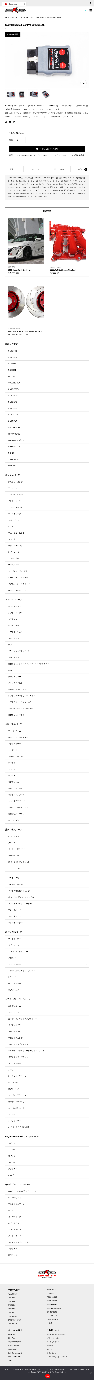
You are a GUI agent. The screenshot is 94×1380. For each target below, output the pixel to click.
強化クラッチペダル (16, 715)
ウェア (11, 1210)
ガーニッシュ (13, 1012)
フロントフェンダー (16, 1038)
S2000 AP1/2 (13, 459)
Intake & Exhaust (14, 1346)
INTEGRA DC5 (14, 447)
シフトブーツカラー (16, 632)
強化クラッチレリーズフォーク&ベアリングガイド (28, 664)
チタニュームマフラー (17, 868)
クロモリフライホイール (18, 689)
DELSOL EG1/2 (52, 1319)
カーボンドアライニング (18, 1095)
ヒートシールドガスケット (19, 577)
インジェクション (15, 495)
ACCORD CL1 (14, 376)
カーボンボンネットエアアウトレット (23, 1019)
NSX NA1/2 (12, 364)
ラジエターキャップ (16, 546)
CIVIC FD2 (12, 408)
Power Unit (11, 1334)
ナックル (11, 763)
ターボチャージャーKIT (17, 571)
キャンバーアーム (15, 788)
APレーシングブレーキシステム (21, 897)
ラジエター (12, 539)
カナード (11, 1114)
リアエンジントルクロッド (19, 584)
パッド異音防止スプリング (19, 891)
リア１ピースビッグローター (20, 904)
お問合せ (50, 1346)
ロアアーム (12, 776)
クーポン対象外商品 (76, 155)
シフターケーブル (15, 613)
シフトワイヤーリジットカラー (20, 702)
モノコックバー (14, 983)
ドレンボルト (13, 657)
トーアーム (12, 750)
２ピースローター (15, 884)
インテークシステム (16, 836)
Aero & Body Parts (14, 1357)
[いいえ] (90, 1373)
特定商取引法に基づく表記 (56, 1334)
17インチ (12, 1150)
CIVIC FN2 (12, 421)
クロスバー (12, 958)
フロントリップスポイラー (19, 1044)
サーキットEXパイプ (16, 849)
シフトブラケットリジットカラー (21, 696)
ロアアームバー (14, 990)
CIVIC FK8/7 (13, 357)
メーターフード (14, 1236)
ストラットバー (14, 964)
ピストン (11, 526)
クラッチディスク (15, 683)
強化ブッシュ (13, 782)
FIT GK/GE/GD (14, 434)
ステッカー (12, 1169)
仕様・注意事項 (58, 169)
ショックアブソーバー (17, 801)
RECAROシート (14, 1198)
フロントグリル (14, 1031)
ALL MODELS (12, 1294)
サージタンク (13, 855)
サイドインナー (14, 939)
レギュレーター (14, 552)
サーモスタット (14, 565)
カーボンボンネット (16, 1108)
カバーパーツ (13, 520)
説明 (11, 169)
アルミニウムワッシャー (18, 1204)
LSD (10, 670)
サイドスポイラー (15, 1025)
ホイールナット (14, 1223)
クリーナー (12, 843)
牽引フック (12, 1255)
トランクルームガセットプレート (21, 971)
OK (47, 1376)
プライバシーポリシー (54, 1338)
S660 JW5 (63, 155)
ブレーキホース (14, 916)
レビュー (82, 169)
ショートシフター (15, 638)
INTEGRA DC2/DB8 (16, 440)
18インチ (12, 1156)
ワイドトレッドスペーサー (19, 1242)
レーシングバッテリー (17, 590)
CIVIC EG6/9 (13, 389)
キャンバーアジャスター (18, 737)
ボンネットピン (14, 1229)
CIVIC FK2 (12, 351)
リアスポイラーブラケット (19, 1057)
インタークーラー (15, 501)
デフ (10, 645)
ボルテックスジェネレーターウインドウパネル (27, 1051)
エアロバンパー (14, 1089)
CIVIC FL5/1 (13, 415)
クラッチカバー (14, 677)
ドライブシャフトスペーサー (20, 651)
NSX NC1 (12, 370)
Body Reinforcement (15, 1353)
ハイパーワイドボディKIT (18, 1127)
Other (10, 1360)
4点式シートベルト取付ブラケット (22, 1191)
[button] (14, 4)
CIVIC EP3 (12, 402)
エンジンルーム (14, 1006)
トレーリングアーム (16, 756)
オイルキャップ (14, 514)
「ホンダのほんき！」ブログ (57, 1357)
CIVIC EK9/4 (13, 396)
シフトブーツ (13, 625)
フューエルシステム (16, 533)
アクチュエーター (15, 488)
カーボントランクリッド (18, 1102)
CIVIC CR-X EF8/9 (14, 1320)
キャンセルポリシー (54, 1342)
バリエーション (35, 169)
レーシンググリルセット (18, 1076)
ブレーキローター (15, 923)
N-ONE (11, 453)
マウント (11, 769)
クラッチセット (14, 606)
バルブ (11, 1175)
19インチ (12, 1162)
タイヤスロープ (14, 1217)
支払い (49, 1349)
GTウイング (13, 1082)
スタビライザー (14, 744)
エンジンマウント (15, 507)
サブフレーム (13, 945)
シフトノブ (12, 619)
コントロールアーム (16, 795)
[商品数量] (20, 140)
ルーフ (11, 1070)
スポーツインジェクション (19, 862)
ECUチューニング (50, 155)
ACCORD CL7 (14, 383)
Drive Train (11, 1338)
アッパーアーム (14, 731)
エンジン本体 (13, 558)
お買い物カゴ (51, 1353)
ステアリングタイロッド (18, 807)
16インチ (12, 1143)
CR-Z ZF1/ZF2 (14, 427)
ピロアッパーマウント (17, 814)
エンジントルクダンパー (18, 952)
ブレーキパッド (14, 910)
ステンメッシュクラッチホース (20, 708)
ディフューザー (14, 1121)
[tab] (11, 169)
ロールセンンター (15, 820)
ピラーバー (12, 977)
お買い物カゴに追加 (48, 149)
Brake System (12, 1349)
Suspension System (14, 1342)
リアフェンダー (14, 1063)
